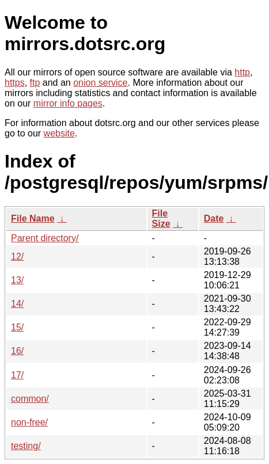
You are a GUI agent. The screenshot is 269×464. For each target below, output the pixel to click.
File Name (33, 218)
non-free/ (29, 422)
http (242, 72)
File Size (161, 218)
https (15, 83)
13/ (17, 280)
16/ (17, 351)
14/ (17, 304)
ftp (35, 83)
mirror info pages (68, 103)
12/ (17, 256)
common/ (30, 399)
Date (214, 218)
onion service (100, 83)
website (59, 133)
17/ (17, 375)
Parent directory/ (44, 238)
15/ (17, 327)
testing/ (26, 446)
